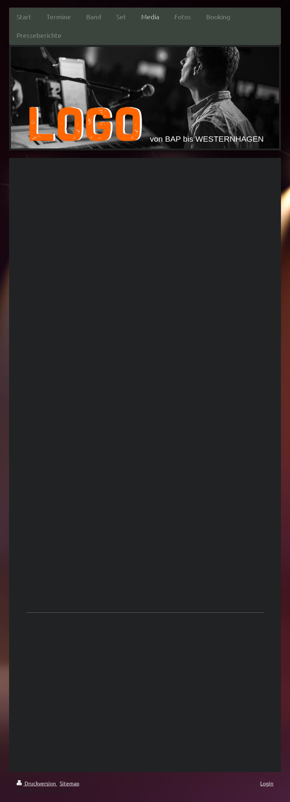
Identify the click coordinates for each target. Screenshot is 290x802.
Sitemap (69, 783)
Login (266, 783)
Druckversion (37, 783)
